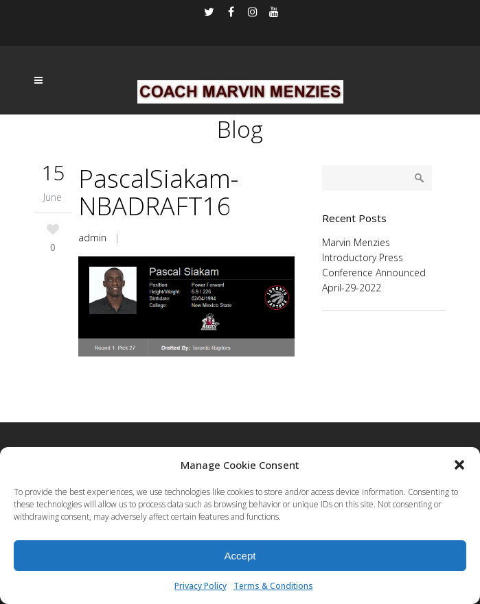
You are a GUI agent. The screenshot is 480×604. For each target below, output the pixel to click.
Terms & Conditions (273, 586)
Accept (240, 555)
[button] (459, 465)
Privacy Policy (200, 586)
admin (92, 237)
